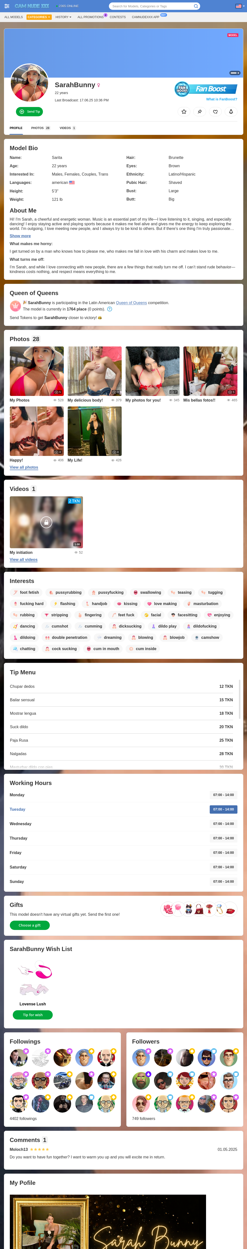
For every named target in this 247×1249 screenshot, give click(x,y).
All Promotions (92, 16)
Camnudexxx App (147, 16)
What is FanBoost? (221, 99)
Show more (20, 236)
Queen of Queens (131, 303)
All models (13, 17)
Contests (118, 17)
